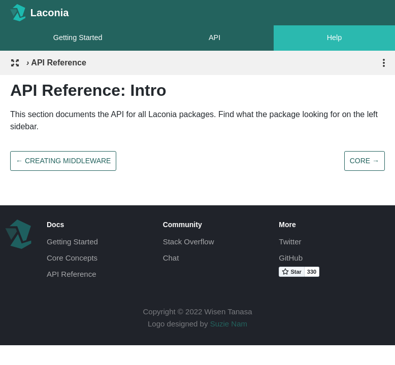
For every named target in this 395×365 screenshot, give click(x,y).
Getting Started (78, 37)
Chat (171, 257)
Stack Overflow (188, 241)
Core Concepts (72, 257)
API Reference (71, 274)
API (214, 37)
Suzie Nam (228, 323)
